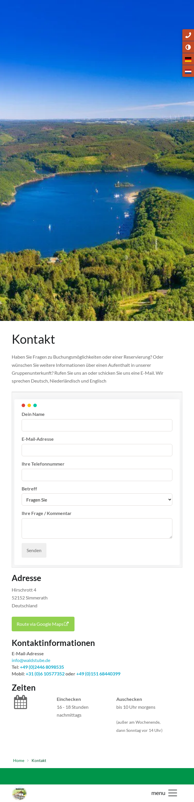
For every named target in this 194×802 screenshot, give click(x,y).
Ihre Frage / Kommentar (47, 513)
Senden (34, 550)
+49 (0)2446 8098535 (41, 667)
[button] (172, 792)
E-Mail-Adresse (38, 439)
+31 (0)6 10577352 (45, 673)
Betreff (29, 488)
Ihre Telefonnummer (43, 463)
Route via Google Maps (43, 624)
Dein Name (33, 414)
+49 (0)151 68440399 (98, 673)
